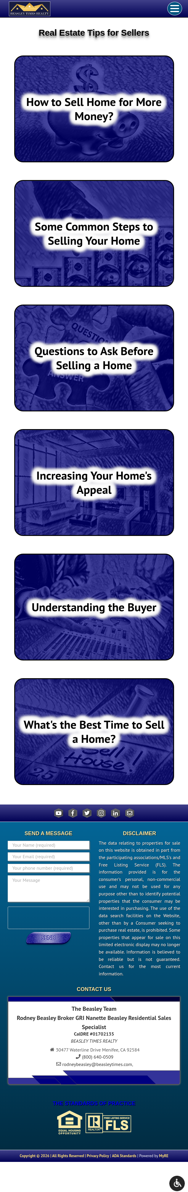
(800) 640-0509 (97, 1057)
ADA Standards (124, 1155)
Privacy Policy (98, 1155)
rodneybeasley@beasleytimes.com (97, 1064)
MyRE (163, 1155)
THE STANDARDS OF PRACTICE (94, 1103)
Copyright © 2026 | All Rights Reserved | (53, 1155)
